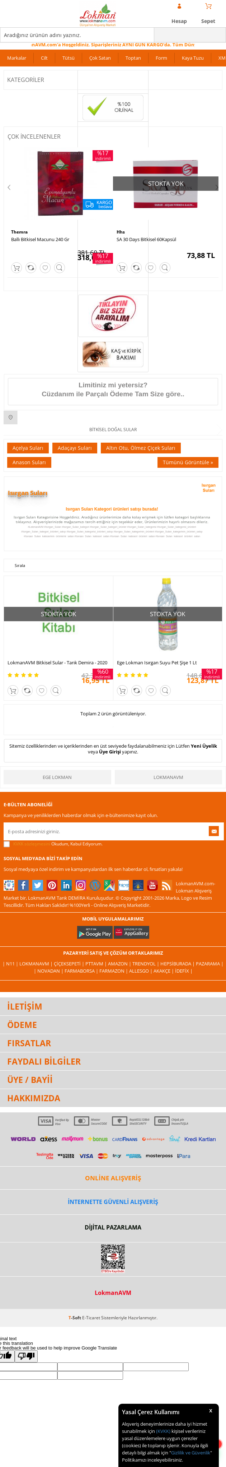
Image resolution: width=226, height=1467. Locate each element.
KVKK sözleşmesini (31, 844)
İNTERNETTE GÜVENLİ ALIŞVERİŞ (113, 1202)
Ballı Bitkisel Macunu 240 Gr (40, 239)
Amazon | (120, 963)
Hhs (121, 232)
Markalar (16, 58)
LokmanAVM (168, 777)
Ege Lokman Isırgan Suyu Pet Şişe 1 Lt (157, 662)
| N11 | (11, 963)
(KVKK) (163, 1431)
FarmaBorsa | (82, 971)
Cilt (44, 58)
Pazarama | (209, 963)
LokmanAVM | (36, 963)
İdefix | (184, 971)
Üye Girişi (110, 751)
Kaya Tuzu (193, 58)
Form (161, 58)
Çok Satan (100, 58)
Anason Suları (29, 462)
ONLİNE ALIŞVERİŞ (113, 1178)
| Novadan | (49, 971)
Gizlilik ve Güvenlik (190, 1452)
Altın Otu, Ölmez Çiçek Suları (140, 447)
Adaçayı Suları (75, 447)
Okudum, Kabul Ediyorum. (53, 844)
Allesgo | (141, 971)
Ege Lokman (57, 777)
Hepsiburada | (178, 963)
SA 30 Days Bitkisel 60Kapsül (146, 239)
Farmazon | (114, 971)
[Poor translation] (26, 1356)
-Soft (75, 1318)
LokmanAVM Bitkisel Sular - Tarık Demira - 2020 (57, 662)
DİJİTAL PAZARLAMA (113, 1227)
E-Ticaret (91, 1318)
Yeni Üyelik (204, 746)
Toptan (133, 58)
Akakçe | (164, 971)
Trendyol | (146, 963)
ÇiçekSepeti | (69, 963)
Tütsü (68, 58)
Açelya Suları (28, 447)
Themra (19, 232)
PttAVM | (96, 963)
